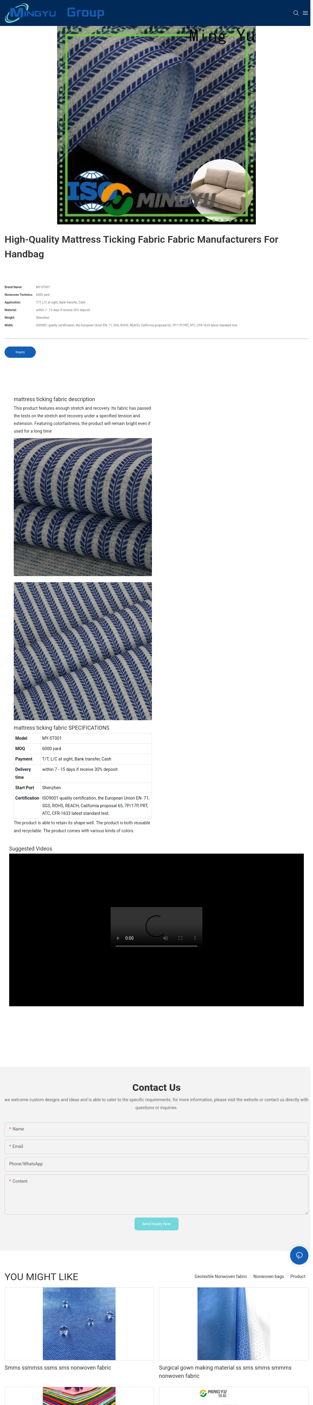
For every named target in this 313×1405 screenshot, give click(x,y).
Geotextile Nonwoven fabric (221, 1276)
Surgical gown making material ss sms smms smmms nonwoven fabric (225, 1371)
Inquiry (20, 352)
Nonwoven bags (268, 1276)
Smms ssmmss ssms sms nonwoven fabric (58, 1367)
